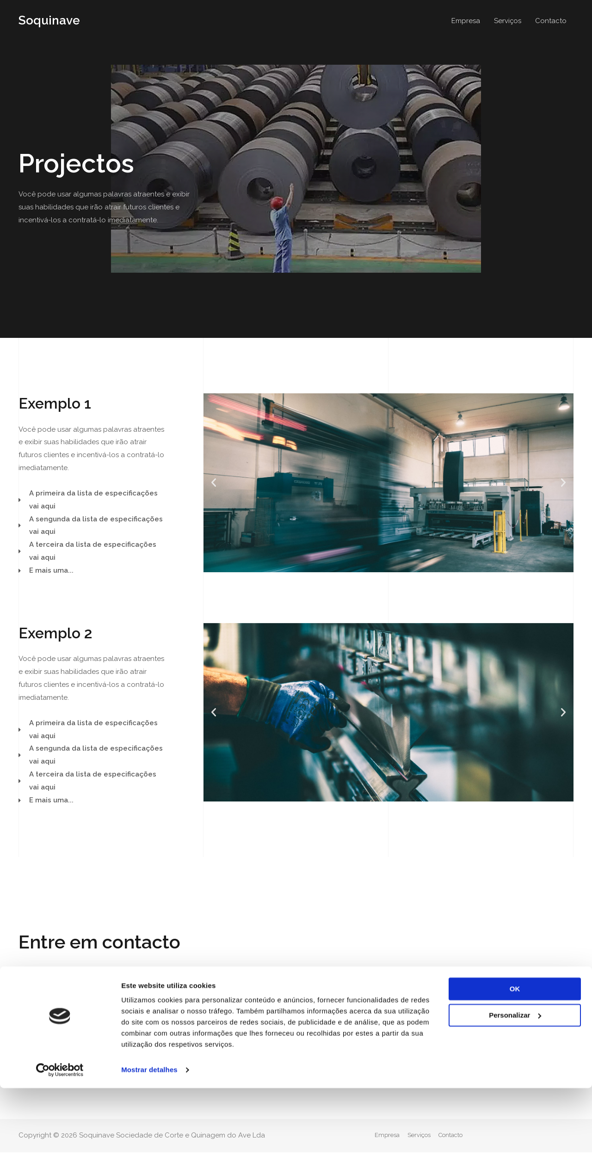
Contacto (551, 21)
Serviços (507, 21)
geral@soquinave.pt (259, 1026)
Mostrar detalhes (149, 1138)
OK (515, 1057)
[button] (48, 1006)
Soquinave (50, 20)
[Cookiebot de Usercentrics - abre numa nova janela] (59, 1138)
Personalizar (515, 1083)
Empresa (465, 21)
